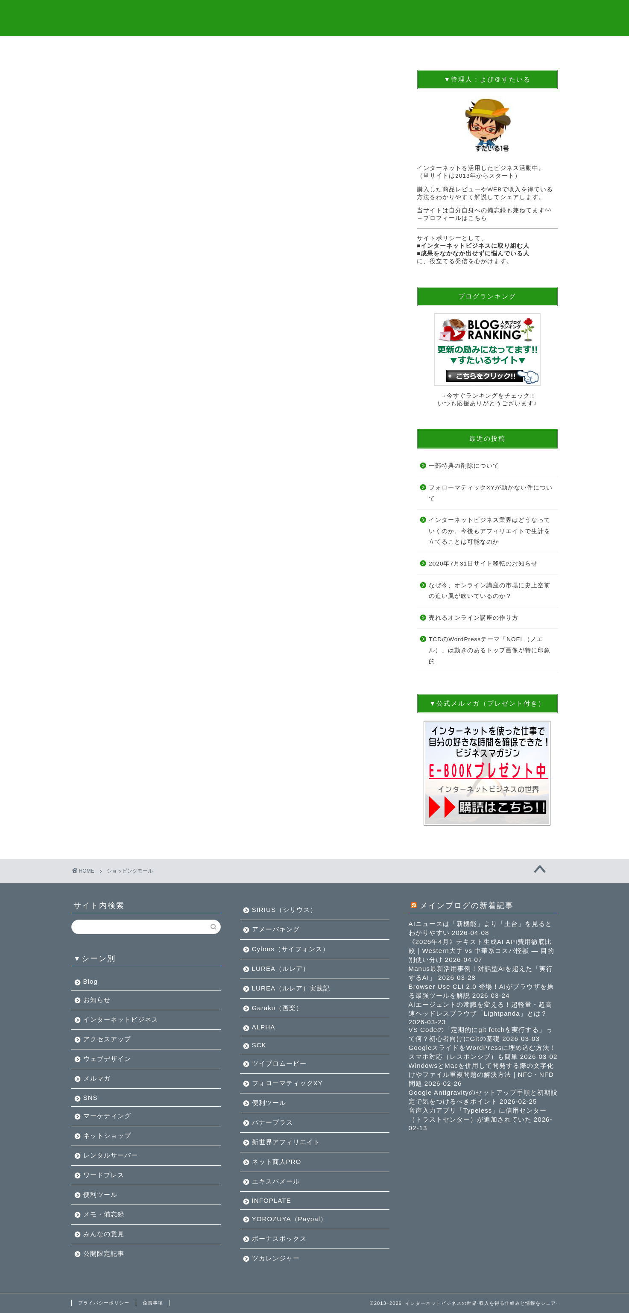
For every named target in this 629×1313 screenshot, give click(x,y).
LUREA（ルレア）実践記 (291, 988)
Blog (90, 981)
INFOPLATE (271, 1200)
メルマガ (97, 1078)
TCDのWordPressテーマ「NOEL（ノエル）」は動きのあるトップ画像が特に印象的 (489, 650)
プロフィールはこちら (455, 218)
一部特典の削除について (464, 466)
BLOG (274, 47)
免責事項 (153, 1302)
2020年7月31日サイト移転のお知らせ (483, 564)
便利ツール (100, 1194)
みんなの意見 (103, 1233)
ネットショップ (107, 1135)
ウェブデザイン (107, 1058)
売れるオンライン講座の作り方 (473, 618)
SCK (259, 1045)
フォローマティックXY (287, 1083)
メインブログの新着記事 (467, 905)
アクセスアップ (107, 1039)
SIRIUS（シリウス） (284, 909)
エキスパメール (276, 1181)
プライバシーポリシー (103, 1302)
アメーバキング (276, 929)
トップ (111, 47)
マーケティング (107, 1116)
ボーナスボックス (279, 1238)
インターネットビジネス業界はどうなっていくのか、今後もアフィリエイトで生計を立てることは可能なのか (489, 531)
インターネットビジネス (120, 1019)
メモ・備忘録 (103, 1214)
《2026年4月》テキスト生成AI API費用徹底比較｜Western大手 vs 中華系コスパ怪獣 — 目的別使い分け (482, 950)
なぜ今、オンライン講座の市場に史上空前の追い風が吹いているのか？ (489, 591)
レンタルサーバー (110, 1155)
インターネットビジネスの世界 (314, 17)
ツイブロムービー (279, 1063)
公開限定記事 (103, 1253)
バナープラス (272, 1122)
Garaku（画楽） (277, 1007)
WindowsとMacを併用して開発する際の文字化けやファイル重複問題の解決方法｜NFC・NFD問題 (481, 1074)
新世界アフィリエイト (286, 1142)
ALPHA (263, 1027)
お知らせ (97, 999)
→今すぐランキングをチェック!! (487, 396)
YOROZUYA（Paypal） (290, 1218)
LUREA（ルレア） (281, 968)
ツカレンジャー (276, 1258)
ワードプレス (103, 1174)
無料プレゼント (192, 47)
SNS (90, 1097)
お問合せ (518, 47)
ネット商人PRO (276, 1161)
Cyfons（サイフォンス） (290, 949)
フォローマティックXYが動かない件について (491, 493)
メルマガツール (356, 47)
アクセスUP (436, 47)
